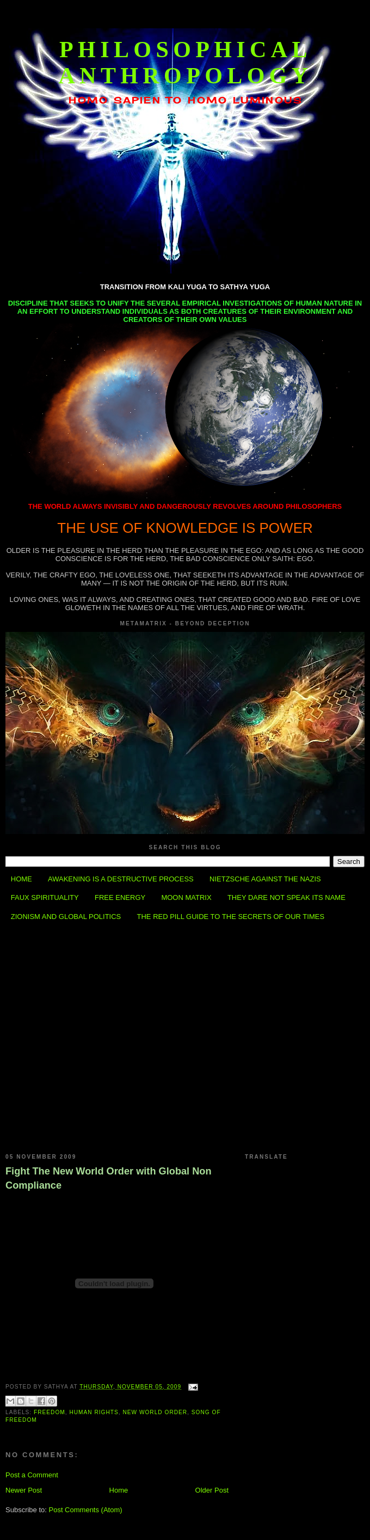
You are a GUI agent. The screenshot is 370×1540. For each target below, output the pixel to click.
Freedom (49, 1412)
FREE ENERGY (120, 897)
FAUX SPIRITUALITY (45, 897)
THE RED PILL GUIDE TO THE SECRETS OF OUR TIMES (231, 916)
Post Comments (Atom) (85, 1510)
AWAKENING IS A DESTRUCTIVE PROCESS (121, 879)
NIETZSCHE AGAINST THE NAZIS (265, 879)
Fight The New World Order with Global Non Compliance (108, 1178)
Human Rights (93, 1412)
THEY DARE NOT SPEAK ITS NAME (286, 897)
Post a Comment (31, 1475)
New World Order (154, 1412)
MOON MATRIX (186, 897)
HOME (21, 879)
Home (118, 1490)
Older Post (212, 1490)
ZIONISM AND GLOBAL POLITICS (66, 916)
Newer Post (23, 1490)
